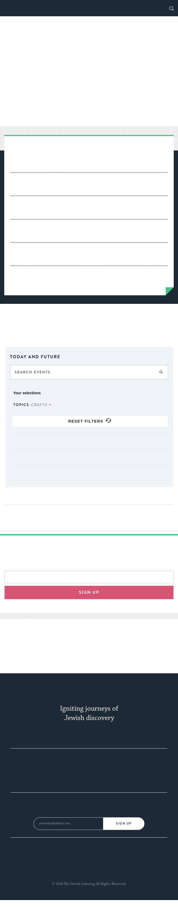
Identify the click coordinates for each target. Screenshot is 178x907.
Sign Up (124, 823)
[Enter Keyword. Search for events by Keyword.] (89, 372)
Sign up (89, 592)
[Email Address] (68, 823)
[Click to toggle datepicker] (89, 356)
